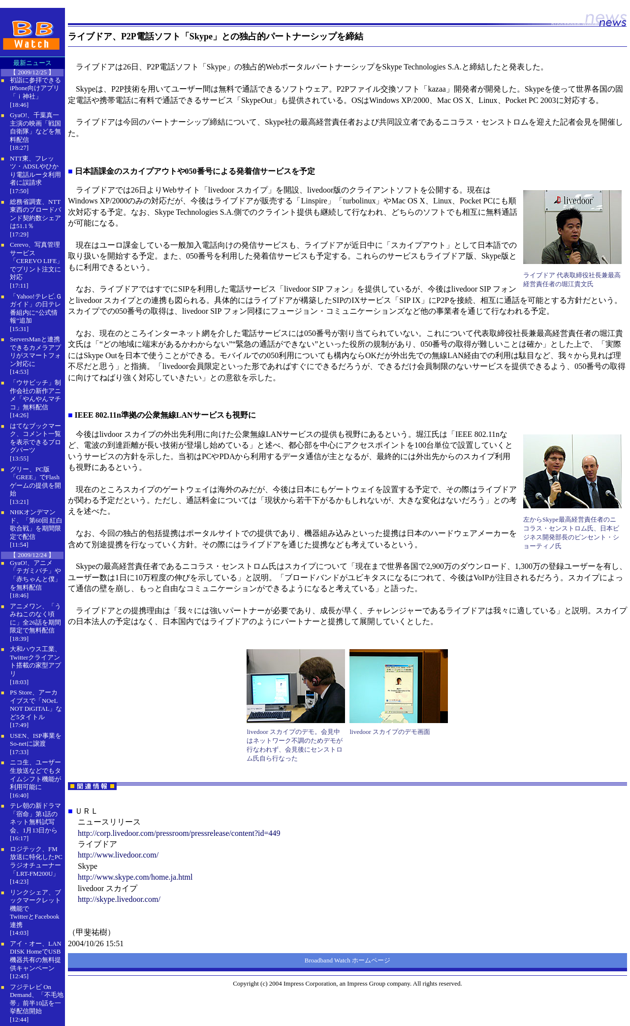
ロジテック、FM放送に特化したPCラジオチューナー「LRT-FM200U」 (36, 861)
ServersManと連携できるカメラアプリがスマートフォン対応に (35, 351)
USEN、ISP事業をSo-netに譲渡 (36, 740)
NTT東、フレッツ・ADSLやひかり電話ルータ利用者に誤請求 (35, 171)
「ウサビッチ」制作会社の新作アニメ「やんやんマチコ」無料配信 (35, 395)
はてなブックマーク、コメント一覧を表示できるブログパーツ (35, 438)
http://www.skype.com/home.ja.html (135, 877)
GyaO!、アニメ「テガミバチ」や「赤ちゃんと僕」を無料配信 (35, 575)
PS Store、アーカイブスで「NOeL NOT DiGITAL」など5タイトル (36, 705)
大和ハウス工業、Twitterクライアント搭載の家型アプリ (35, 661)
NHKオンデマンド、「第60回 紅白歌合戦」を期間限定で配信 (36, 524)
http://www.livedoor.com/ (118, 855)
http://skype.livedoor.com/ (119, 899)
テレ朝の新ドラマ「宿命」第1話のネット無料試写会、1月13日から (35, 818)
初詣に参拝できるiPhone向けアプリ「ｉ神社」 (35, 88)
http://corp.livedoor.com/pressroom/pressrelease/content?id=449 (179, 833)
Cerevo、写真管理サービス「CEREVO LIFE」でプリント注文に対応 (36, 261)
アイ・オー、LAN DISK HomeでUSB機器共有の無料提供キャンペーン (36, 956)
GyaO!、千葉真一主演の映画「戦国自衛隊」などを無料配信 (35, 127)
